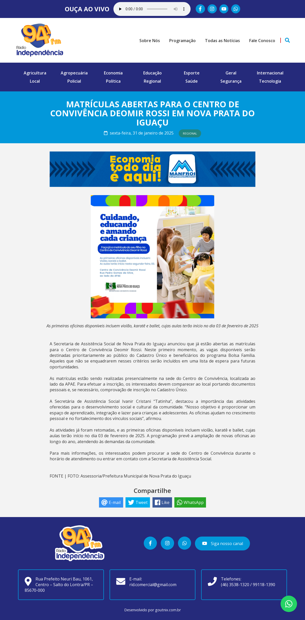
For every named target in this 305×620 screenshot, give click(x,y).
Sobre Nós (149, 40)
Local (35, 81)
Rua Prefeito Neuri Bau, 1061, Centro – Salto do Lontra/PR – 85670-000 (59, 584)
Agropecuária (74, 73)
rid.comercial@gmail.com (152, 584)
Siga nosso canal (222, 543)
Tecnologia (270, 81)
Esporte (192, 73)
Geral (231, 73)
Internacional (270, 73)
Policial (74, 81)
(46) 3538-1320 (235, 584)
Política (113, 81)
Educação (152, 73)
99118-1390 (264, 584)
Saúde (191, 81)
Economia (113, 73)
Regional (152, 81)
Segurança (230, 81)
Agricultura (35, 73)
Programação (182, 40)
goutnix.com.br (168, 609)
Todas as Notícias (222, 40)
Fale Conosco (262, 40)
